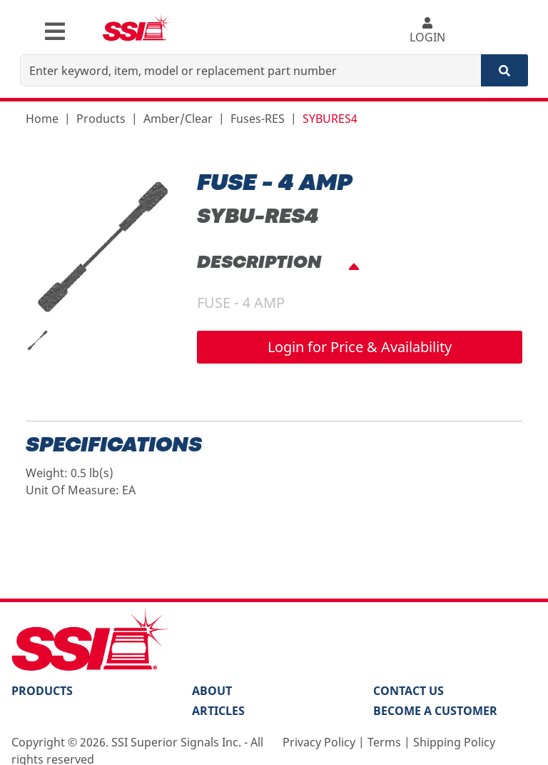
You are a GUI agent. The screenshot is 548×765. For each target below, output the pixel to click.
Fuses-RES (257, 118)
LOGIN (427, 31)
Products (101, 118)
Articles (218, 711)
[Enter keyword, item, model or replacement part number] (251, 70)
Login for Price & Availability (360, 346)
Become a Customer (435, 711)
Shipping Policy (454, 742)
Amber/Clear (178, 118)
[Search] (504, 70)
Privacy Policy (319, 742)
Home (42, 118)
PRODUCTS (42, 691)
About (212, 691)
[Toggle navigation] (54, 31)
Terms (384, 742)
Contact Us (408, 691)
